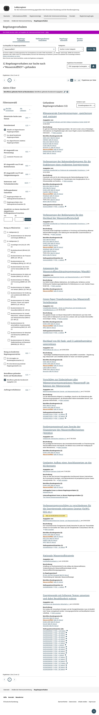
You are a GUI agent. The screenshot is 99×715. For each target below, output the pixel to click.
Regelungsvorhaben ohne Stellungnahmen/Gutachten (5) (16, 203)
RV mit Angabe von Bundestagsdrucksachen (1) (15, 359)
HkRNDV (45, 140)
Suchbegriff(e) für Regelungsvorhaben (14, 45)
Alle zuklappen (25, 109)
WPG (44, 327)
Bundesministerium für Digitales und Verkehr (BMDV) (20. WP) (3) (21, 288)
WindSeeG (46, 196)
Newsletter (19, 697)
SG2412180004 (47, 206)
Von (5, 215)
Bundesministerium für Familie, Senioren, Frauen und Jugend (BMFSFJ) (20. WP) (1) (20, 302)
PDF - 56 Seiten (58, 669)
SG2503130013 (47, 418)
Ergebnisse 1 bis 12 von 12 (11, 75)
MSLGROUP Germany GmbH (52, 471)
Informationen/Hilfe (20, 17)
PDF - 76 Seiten (58, 547)
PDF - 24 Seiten (58, 661)
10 (69, 80)
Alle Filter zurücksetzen (8, 109)
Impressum (92, 702)
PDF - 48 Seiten (58, 649)
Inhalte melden (82, 702)
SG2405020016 (47, 547)
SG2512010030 (47, 653)
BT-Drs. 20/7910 (48, 575)
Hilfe (5, 697)
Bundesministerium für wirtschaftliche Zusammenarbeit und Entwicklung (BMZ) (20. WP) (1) (21, 326)
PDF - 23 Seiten (58, 641)
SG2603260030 (47, 659)
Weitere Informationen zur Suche (11, 56)
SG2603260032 (47, 663)
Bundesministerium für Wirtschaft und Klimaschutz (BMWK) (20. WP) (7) (21, 335)
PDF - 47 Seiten (58, 657)
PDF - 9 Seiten (58, 206)
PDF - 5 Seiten (58, 260)
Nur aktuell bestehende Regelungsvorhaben (14, 136)
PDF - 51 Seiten (58, 665)
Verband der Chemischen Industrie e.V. (54, 438)
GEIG (44, 361)
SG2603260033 (47, 665)
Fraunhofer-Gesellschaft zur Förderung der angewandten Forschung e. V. (65, 170)
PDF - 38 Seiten (58, 667)
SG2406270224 (47, 414)
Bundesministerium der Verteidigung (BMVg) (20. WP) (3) (21, 262)
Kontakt (72, 17)
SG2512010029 (47, 651)
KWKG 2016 (46, 407)
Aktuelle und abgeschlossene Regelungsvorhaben (16, 131)
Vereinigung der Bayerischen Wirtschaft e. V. (56, 604)
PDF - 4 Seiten (58, 418)
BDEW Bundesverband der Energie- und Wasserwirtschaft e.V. (62, 277)
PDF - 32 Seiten (58, 635)
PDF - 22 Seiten (58, 639)
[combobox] (71, 49)
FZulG (45, 145)
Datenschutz (73, 702)
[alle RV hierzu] (55, 138)
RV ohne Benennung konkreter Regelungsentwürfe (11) (16, 365)
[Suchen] (91, 49)
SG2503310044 (47, 635)
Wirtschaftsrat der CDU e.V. (51, 349)
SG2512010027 (47, 647)
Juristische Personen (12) (14, 157)
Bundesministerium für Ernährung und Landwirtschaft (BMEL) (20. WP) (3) (21, 295)
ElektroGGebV (47, 151)
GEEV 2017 (46, 138)
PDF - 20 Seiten (58, 416)
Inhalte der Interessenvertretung (55, 16)
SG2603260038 (47, 669)
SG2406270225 (47, 416)
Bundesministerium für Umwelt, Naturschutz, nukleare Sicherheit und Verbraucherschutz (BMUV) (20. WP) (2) (20, 316)
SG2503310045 (47, 637)
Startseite (6, 17)
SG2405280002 (47, 631)
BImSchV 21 (46, 147)
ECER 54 (46, 143)
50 (75, 80)
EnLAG (45, 624)
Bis (16, 215)
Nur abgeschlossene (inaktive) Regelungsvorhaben (16, 142)
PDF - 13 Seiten (58, 414)
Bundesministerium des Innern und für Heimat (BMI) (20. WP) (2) (20, 269)
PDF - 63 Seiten (58, 653)
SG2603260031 (47, 661)
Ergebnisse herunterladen (74, 63)
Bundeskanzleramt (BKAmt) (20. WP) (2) (20, 251)
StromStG (46, 626)
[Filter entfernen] (67, 92)
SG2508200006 (47, 587)
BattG (44, 153)
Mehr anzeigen (56, 133)
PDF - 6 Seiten (58, 332)
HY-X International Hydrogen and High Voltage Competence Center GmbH (65, 122)
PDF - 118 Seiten (59, 631)
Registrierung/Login (87, 17)
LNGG (45, 198)
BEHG (45, 201)
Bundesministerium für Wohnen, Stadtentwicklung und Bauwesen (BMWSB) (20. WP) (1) (20, 342)
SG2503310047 (47, 641)
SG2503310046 (47, 639)
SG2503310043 (47, 633)
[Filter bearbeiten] (64, 92)
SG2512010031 (47, 655)
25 (72, 80)
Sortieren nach (80, 102)
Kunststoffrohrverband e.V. (51, 561)
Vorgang (56, 575)
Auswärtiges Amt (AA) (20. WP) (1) (20, 246)
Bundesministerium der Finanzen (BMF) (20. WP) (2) (21, 257)
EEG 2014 (46, 141)
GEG (44, 188)
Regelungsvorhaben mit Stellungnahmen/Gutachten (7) (16, 197)
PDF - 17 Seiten (58, 643)
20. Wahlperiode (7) (13, 241)
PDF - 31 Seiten (58, 659)
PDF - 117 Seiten (59, 663)
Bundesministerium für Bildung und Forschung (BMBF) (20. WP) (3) (21, 282)
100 (79, 80)
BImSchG (46, 371)
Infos (47, 32)
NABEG (45, 540)
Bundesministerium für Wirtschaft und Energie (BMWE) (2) (21, 237)
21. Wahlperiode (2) (13, 232)
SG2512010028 (47, 649)
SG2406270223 (47, 332)
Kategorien (61, 45)
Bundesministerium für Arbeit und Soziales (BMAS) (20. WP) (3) (21, 275)
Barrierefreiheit (62, 702)
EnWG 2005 (46, 190)
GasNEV (45, 192)
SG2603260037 (47, 667)
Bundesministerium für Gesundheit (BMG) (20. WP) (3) (20, 309)
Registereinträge (35, 17)
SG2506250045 (47, 643)
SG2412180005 (47, 260)
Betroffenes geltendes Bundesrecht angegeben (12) (17, 381)
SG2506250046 (47, 645)
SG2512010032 (47, 657)
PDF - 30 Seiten (58, 637)
